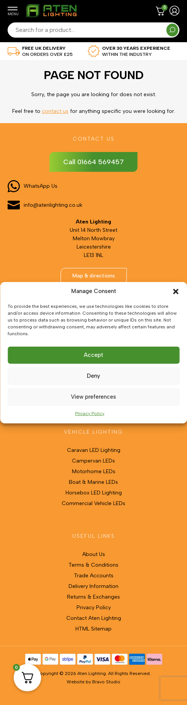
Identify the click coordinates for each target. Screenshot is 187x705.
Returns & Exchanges (93, 597)
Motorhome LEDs (93, 471)
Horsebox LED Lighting (94, 493)
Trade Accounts (93, 575)
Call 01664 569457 (93, 162)
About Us (93, 554)
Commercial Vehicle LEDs (93, 503)
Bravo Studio (106, 681)
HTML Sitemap (93, 629)
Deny (93, 375)
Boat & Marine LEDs (93, 482)
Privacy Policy (89, 413)
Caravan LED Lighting (93, 450)
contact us (55, 111)
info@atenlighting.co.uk (53, 205)
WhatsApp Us (41, 186)
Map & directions (93, 275)
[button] (175, 291)
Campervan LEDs (93, 461)
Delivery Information (93, 586)
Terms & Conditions (93, 565)
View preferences (93, 396)
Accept (93, 355)
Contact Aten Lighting (93, 618)
